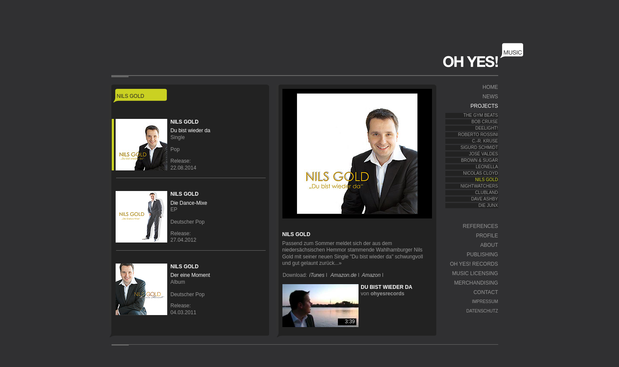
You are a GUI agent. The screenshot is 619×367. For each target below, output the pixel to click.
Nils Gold (486, 179)
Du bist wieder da (386, 287)
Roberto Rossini (478, 134)
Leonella (487, 166)
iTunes (317, 275)
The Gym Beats (480, 115)
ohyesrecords (387, 294)
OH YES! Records (474, 264)
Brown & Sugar (479, 160)
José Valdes (483, 154)
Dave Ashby (484, 199)
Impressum (485, 301)
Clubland (486, 192)
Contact (485, 292)
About (489, 245)
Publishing (482, 254)
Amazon (371, 275)
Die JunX (488, 205)
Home (490, 87)
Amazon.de (344, 275)
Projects (484, 106)
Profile (487, 235)
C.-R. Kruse (485, 141)
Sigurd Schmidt (479, 147)
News (490, 96)
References (480, 226)
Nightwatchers (479, 186)
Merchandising (476, 282)
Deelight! (486, 128)
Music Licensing (475, 273)
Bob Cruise (485, 121)
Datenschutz (482, 311)
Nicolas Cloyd (480, 173)
